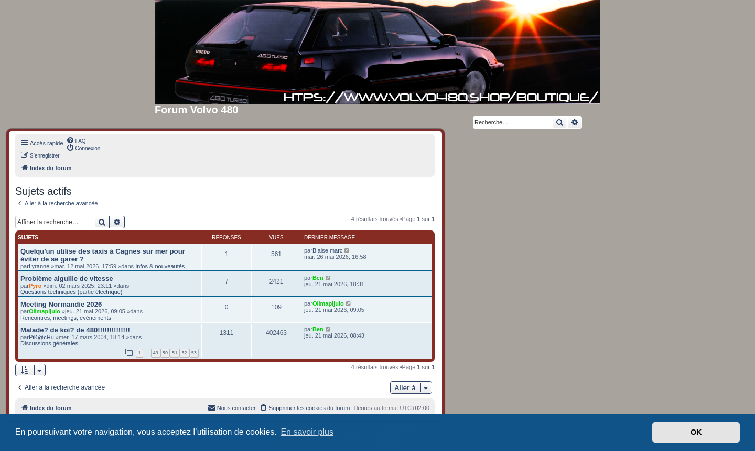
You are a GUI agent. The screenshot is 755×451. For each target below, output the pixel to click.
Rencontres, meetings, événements (65, 317)
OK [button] (696, 432)
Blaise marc (327, 250)
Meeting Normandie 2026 (61, 304)
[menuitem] (76, 140)
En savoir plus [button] (307, 431)
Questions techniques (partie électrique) (71, 292)
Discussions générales (49, 343)
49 (155, 352)
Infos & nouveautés (160, 266)
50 (165, 352)
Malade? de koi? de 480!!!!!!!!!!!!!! (75, 330)
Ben (317, 278)
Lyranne (39, 266)
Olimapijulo (44, 311)
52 (184, 352)
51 (174, 352)
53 (194, 352)
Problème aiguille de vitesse (66, 278)
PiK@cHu (41, 337)
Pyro (35, 285)
